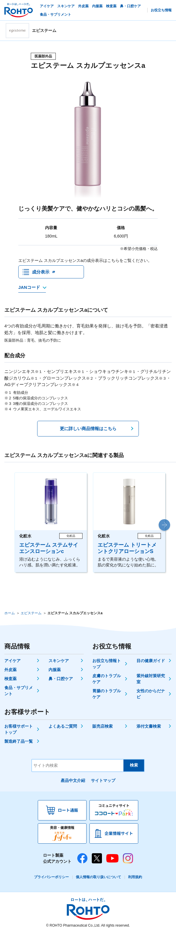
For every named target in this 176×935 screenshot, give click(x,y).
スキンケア (59, 661)
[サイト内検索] (77, 767)
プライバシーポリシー (51, 878)
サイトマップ (103, 781)
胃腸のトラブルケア (106, 695)
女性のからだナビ (151, 695)
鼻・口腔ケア (61, 679)
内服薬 (55, 670)
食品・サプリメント (18, 691)
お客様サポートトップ (18, 730)
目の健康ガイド (151, 661)
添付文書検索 (149, 727)
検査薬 (10, 679)
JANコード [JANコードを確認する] (29, 288)
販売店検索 (102, 727)
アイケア (12, 661)
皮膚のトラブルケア (106, 680)
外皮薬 (10, 670)
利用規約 (135, 878)
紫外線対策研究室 (151, 680)
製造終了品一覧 (18, 742)
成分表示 (40, 272)
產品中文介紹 (73, 781)
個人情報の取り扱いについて (98, 878)
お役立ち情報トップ (106, 664)
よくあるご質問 (63, 727)
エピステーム (31, 614)
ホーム (9, 614)
